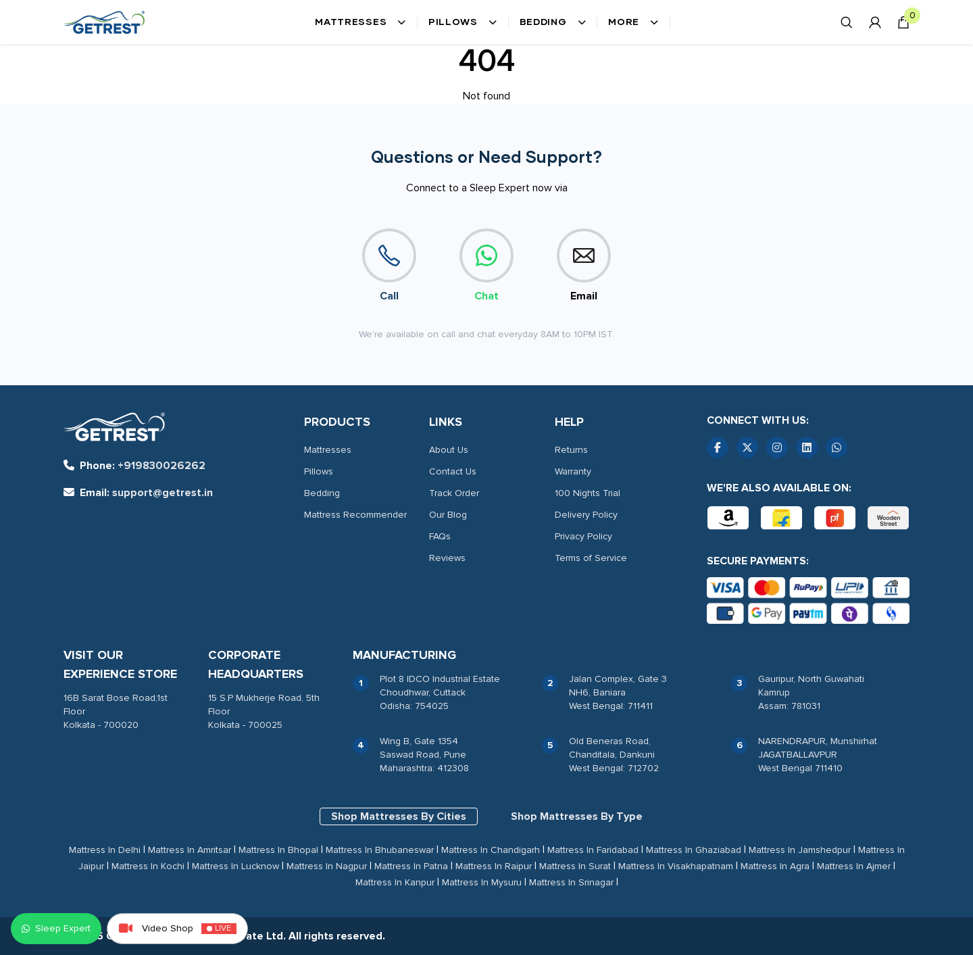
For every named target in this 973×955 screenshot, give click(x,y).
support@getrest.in (138, 492)
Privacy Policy (583, 536)
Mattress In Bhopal (278, 850)
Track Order (454, 493)
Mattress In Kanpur (394, 882)
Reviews (447, 558)
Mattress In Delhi (105, 850)
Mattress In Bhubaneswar (380, 850)
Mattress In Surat (575, 866)
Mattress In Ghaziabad (693, 850)
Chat (486, 265)
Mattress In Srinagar (571, 882)
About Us (448, 450)
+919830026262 (134, 465)
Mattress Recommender (355, 514)
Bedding (553, 22)
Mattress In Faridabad (593, 850)
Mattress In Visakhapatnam (675, 866)
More (633, 22)
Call (389, 265)
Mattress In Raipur (493, 866)
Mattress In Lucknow (235, 866)
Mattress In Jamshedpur (800, 850)
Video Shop (177, 928)
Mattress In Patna (411, 866)
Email (584, 265)
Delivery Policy (586, 514)
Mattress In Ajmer (854, 866)
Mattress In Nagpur (326, 866)
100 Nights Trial (587, 493)
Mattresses (360, 22)
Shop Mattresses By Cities (398, 816)
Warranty (573, 471)
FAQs (440, 536)
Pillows (462, 22)
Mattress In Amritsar (189, 850)
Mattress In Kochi (147, 866)
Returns (571, 450)
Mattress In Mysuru (482, 882)
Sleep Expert (56, 928)
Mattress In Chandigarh (490, 850)
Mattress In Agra (775, 866)
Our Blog (448, 514)
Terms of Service (591, 558)
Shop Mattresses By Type (577, 816)
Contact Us (452, 471)
